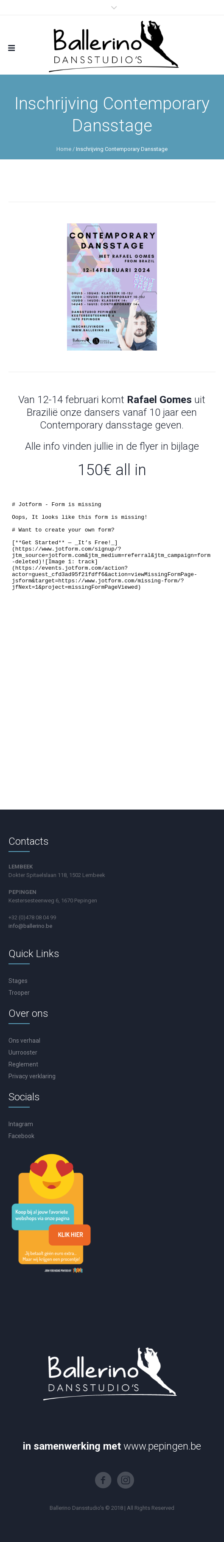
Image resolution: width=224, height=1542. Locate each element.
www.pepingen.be (162, 1446)
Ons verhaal (24, 1040)
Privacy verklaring (32, 1076)
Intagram (20, 1124)
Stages (18, 980)
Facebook (21, 1136)
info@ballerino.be (30, 926)
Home (63, 149)
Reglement (23, 1064)
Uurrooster (22, 1052)
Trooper (19, 992)
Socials (24, 1097)
